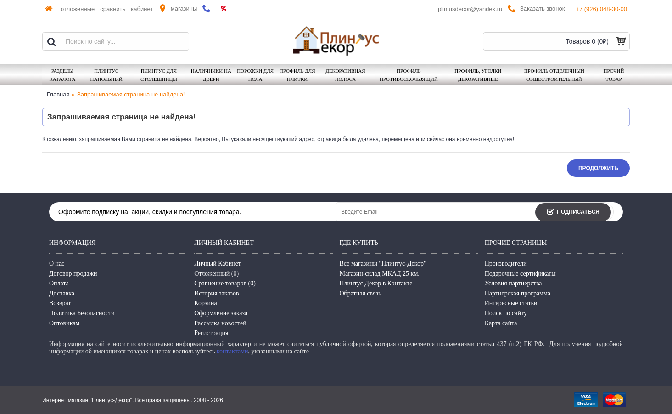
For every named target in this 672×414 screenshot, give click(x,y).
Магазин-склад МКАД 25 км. (380, 273)
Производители (506, 263)
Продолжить (598, 168)
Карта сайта (501, 323)
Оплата (59, 283)
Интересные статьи (511, 303)
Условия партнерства (513, 283)
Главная (58, 94)
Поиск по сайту (506, 313)
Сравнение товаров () (225, 283)
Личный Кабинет (217, 263)
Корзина (205, 303)
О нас (57, 263)
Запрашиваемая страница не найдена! (131, 94)
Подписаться (573, 212)
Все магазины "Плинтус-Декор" (383, 263)
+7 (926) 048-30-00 (601, 9)
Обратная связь (360, 293)
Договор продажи (73, 273)
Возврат (60, 303)
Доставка (61, 293)
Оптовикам (64, 323)
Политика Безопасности (82, 313)
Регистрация (211, 332)
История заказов (216, 293)
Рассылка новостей (220, 323)
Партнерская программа (517, 293)
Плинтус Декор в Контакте (376, 283)
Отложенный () (216, 273)
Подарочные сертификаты (520, 273)
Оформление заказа (220, 313)
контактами (232, 351)
